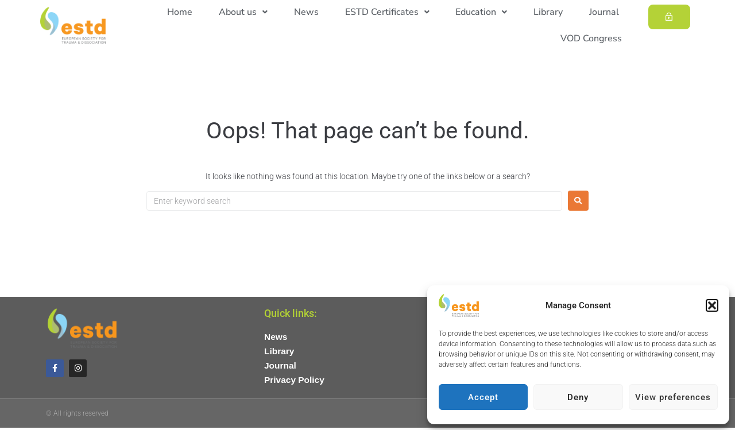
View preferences (673, 397)
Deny (578, 397)
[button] (712, 305)
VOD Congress (594, 38)
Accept (483, 397)
